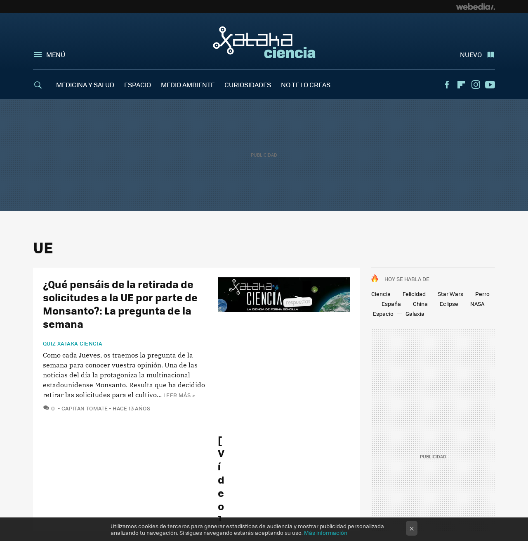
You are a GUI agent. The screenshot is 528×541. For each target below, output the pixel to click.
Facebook (447, 85)
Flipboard (461, 85)
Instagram (476, 85)
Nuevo (471, 54)
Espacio (383, 313)
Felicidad (414, 294)
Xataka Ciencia (264, 42)
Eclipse (449, 303)
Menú (55, 54)
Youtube (490, 85)
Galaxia (414, 313)
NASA (477, 303)
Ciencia (381, 294)
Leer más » (179, 395)
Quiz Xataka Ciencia (72, 343)
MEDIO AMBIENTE (187, 84)
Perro (482, 294)
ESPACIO (137, 84)
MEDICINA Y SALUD (85, 84)
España (391, 303)
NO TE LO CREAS (305, 84)
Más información (325, 532)
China (420, 303)
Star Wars (450, 294)
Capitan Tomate (84, 408)
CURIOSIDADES (247, 84)
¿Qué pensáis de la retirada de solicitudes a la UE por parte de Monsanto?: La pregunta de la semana (120, 303)
